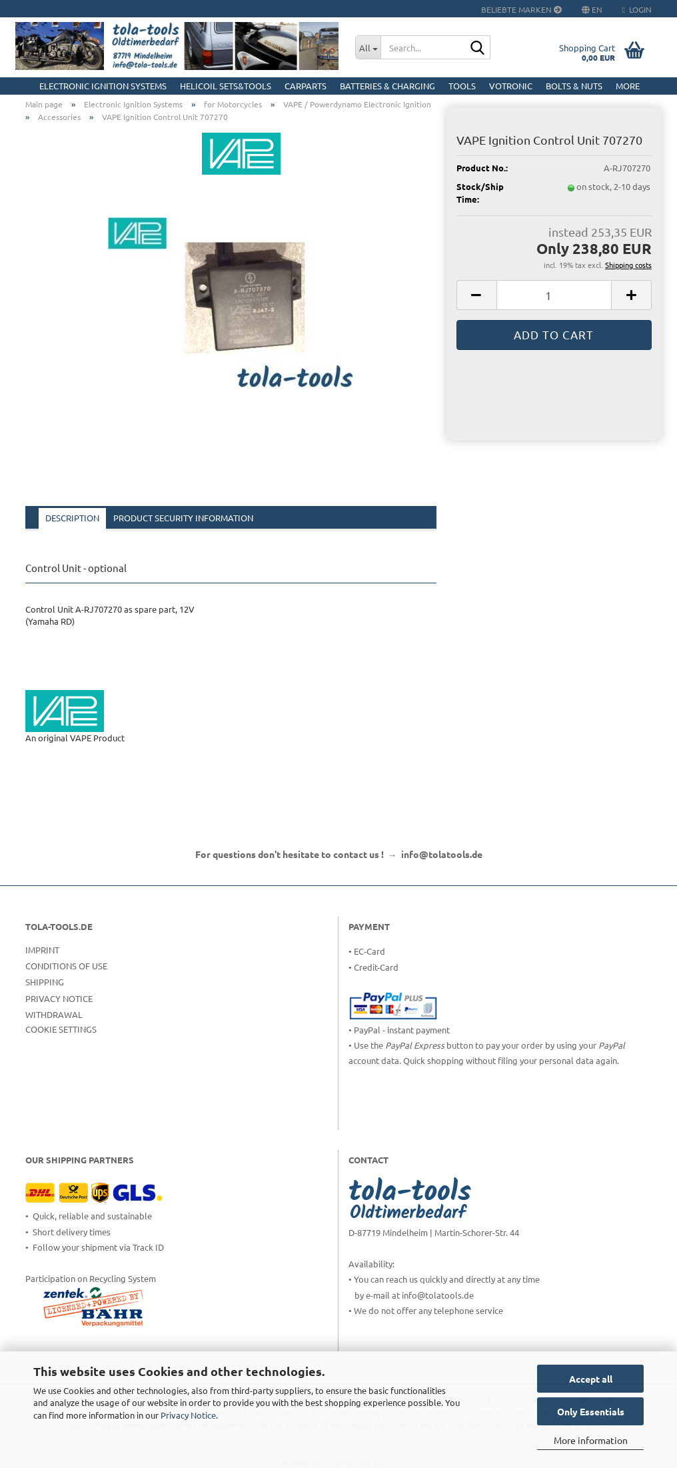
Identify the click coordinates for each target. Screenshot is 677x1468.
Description (72, 517)
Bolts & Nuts (574, 85)
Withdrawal (54, 1014)
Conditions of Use (66, 965)
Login (637, 9)
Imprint (42, 949)
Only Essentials (590, 1411)
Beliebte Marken (521, 9)
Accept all (590, 1379)
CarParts (306, 85)
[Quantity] (554, 295)
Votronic (510, 85)
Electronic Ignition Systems (103, 85)
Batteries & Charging (387, 85)
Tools (462, 85)
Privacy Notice (188, 1415)
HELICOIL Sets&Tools (225, 85)
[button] (476, 295)
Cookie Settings (61, 1029)
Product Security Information (183, 517)
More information (591, 1440)
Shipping (44, 981)
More (628, 85)
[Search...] (367, 47)
